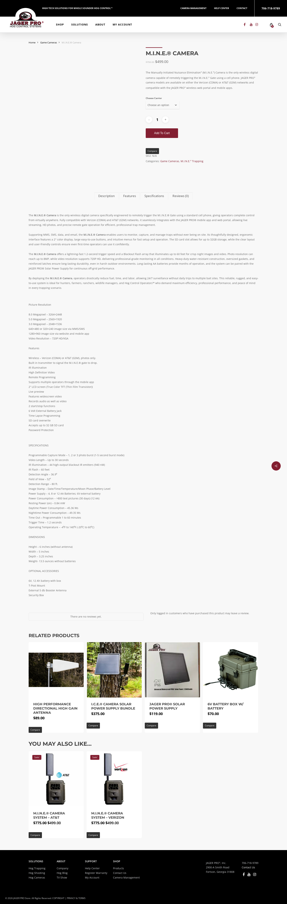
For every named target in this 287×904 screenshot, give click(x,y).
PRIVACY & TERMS (76, 898)
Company (62, 868)
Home (32, 42)
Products (118, 868)
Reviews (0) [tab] (180, 196)
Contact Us (119, 873)
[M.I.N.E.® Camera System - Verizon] (114, 779)
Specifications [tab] (154, 196)
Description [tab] (106, 196)
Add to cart (162, 133)
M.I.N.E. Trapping (192, 161)
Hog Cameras (37, 877)
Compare (152, 151)
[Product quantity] (157, 119)
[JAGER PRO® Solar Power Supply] (172, 670)
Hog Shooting (37, 873)
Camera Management (126, 877)
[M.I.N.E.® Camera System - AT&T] (56, 779)
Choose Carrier (154, 98)
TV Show (62, 877)
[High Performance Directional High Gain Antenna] (56, 670)
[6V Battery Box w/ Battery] (230, 670)
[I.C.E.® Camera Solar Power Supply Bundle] (114, 670)
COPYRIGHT (58, 898)
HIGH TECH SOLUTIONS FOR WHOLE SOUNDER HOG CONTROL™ (77, 8)
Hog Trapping (37, 868)
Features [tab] (129, 196)
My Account (92, 877)
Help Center (92, 868)
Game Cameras (48, 42)
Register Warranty (96, 873)
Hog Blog (62, 873)
